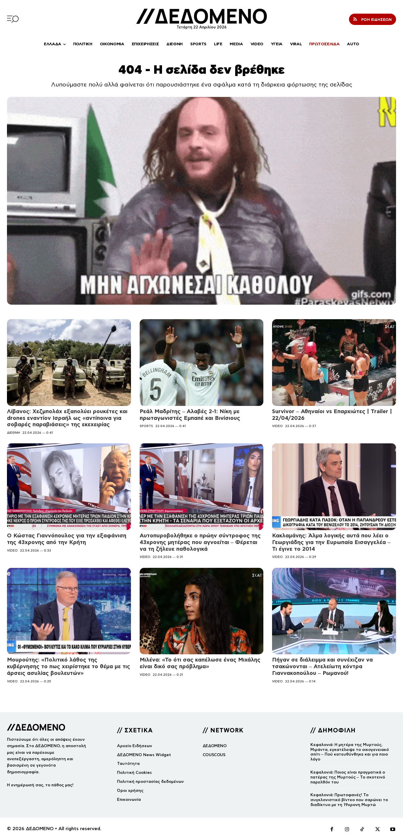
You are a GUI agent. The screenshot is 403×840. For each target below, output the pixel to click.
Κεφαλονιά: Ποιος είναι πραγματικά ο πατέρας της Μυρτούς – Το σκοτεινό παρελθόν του (347, 777)
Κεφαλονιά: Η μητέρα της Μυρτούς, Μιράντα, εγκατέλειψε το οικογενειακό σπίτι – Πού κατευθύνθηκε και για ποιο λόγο (349, 752)
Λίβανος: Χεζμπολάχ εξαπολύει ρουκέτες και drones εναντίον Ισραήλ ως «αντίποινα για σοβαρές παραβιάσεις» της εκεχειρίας (67, 418)
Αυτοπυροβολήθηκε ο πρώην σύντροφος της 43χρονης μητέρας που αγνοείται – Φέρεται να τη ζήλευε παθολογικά (200, 542)
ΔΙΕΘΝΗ (13, 432)
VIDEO (277, 426)
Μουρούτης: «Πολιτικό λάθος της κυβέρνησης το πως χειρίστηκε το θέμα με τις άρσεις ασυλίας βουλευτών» (68, 666)
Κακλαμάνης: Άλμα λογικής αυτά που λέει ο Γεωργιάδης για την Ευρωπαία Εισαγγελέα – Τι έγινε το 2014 (331, 542)
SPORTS (146, 426)
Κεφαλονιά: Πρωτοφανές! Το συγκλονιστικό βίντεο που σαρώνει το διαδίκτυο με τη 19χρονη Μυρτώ (349, 800)
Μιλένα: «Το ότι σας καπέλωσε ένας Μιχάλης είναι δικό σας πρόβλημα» (200, 663)
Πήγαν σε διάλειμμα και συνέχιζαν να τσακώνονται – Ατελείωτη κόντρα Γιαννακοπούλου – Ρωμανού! (322, 666)
